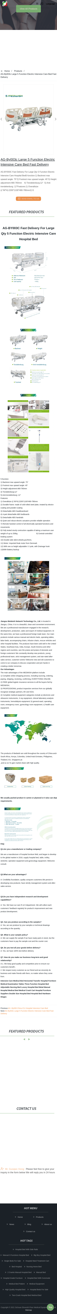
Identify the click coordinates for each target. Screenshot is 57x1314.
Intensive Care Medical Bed (12, 981)
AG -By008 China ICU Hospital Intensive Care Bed (28, 1008)
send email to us (28, 198)
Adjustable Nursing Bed (11, 987)
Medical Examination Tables (12, 984)
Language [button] (50, 4)
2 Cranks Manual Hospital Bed (19, 1272)
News (12, 1224)
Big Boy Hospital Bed (41, 1255)
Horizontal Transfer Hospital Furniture (40, 981)
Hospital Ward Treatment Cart (36, 1261)
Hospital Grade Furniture (12, 1278)
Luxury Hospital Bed (29, 987)
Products (18, 71)
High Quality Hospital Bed (14, 1290)
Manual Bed (40, 1272)
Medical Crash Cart (27, 990)
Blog (30, 1224)
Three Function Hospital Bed (37, 984)
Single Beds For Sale (11, 1261)
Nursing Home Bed (33, 1267)
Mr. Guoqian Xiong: (13, 1185)
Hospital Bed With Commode (38, 1278)
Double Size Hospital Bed (20, 994)
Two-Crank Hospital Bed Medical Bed (26, 1295)
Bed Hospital (16, 1267)
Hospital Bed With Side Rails (26, 1249)
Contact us (31, 1231)
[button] (37, 3)
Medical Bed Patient (16, 1284)
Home (7, 71)
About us (49, 1224)
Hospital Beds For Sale (38, 1290)
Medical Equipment (36, 1284)
